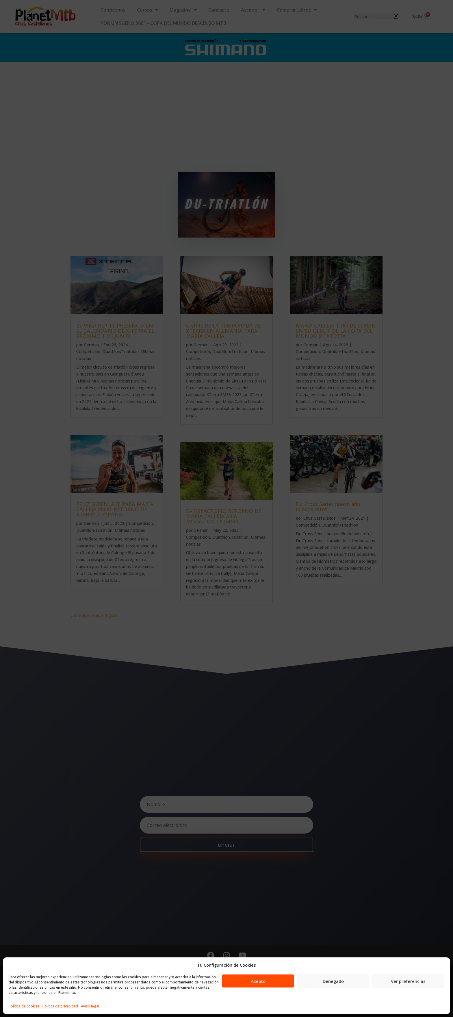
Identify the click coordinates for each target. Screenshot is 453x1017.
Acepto (258, 981)
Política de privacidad (60, 1006)
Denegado (333, 981)
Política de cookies (24, 1006)
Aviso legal (90, 1006)
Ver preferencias (408, 981)
